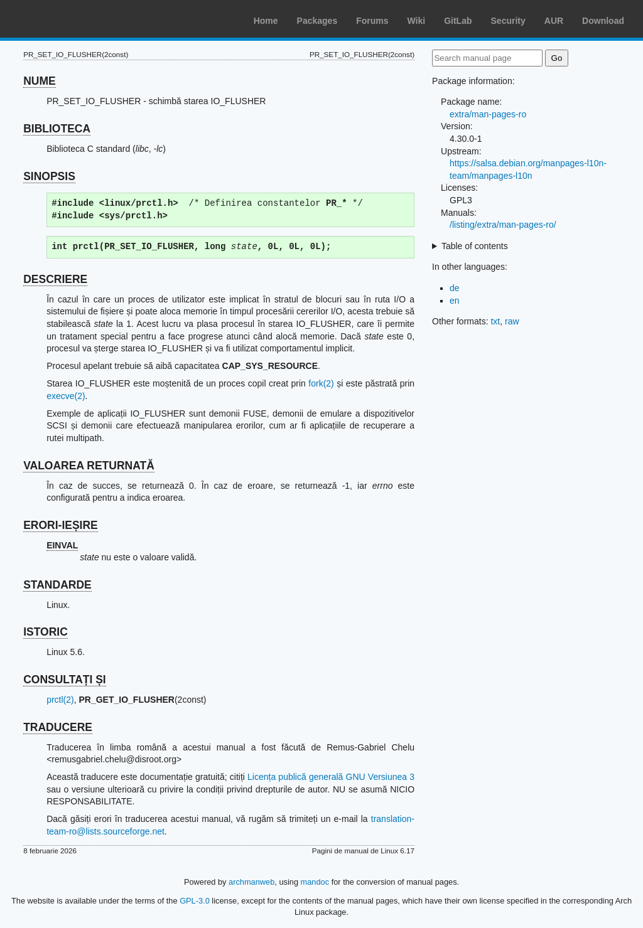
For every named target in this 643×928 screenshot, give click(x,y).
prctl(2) (60, 700)
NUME (39, 81)
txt (495, 321)
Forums (372, 21)
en (455, 301)
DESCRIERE (55, 279)
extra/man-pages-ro (488, 114)
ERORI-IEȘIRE (60, 525)
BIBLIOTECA (56, 128)
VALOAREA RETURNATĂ (88, 465)
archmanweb (251, 882)
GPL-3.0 (195, 900)
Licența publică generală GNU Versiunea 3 (330, 777)
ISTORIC (45, 632)
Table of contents (474, 246)
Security (508, 21)
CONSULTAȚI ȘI (64, 679)
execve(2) (65, 396)
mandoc (315, 882)
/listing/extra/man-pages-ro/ (503, 225)
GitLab (458, 21)
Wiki (417, 21)
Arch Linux (69, 18)
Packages (317, 21)
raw (512, 321)
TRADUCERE (57, 727)
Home (266, 21)
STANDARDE (57, 585)
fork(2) (320, 383)
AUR (553, 21)
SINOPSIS (49, 176)
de (455, 288)
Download (603, 21)
